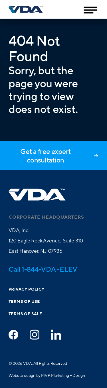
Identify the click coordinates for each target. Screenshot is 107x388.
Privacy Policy (27, 289)
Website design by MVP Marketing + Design (47, 375)
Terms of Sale (25, 314)
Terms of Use (24, 301)
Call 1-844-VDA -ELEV (43, 269)
